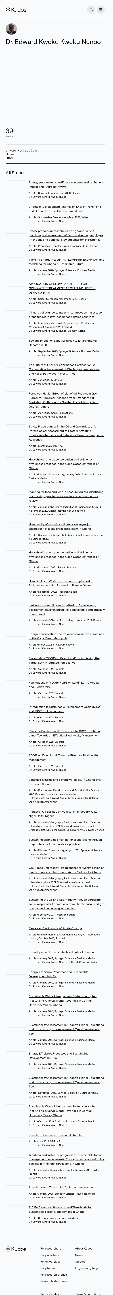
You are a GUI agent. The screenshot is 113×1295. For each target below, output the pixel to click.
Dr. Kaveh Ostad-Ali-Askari (83, 962)
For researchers (50, 1248)
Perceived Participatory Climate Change (55, 928)
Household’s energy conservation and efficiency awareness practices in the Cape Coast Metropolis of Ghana (64, 557)
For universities (50, 1261)
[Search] (91, 10)
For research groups (53, 1274)
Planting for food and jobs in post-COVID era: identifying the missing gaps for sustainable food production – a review (66, 496)
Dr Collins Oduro (55, 829)
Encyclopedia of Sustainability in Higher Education (62, 952)
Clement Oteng (76, 330)
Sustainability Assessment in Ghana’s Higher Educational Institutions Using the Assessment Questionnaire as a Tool (66, 1029)
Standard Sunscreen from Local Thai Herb (56, 1135)
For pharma (48, 1268)
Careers (80, 1261)
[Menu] (101, 10)
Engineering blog (86, 1268)
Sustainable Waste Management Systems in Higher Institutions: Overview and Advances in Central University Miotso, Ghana (63, 1001)
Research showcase (53, 1281)
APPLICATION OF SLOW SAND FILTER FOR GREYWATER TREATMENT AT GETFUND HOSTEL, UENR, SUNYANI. (62, 288)
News (78, 1255)
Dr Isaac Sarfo (37, 797)
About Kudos (83, 1248)
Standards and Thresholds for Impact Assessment (62, 1187)
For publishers (49, 1255)
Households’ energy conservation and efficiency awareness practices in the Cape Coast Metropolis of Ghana (64, 464)
